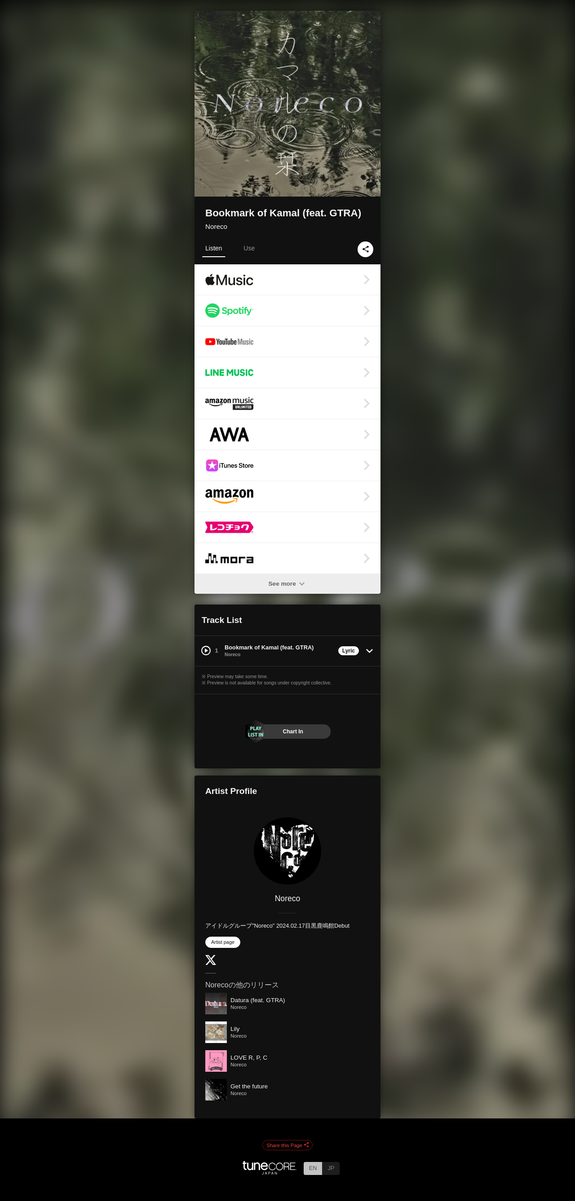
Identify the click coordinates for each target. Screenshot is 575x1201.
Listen (213, 248)
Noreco (216, 226)
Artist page (222, 942)
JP (330, 1168)
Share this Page (287, 1145)
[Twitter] (210, 963)
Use (249, 248)
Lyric (348, 651)
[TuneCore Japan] (269, 1172)
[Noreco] (287, 851)
